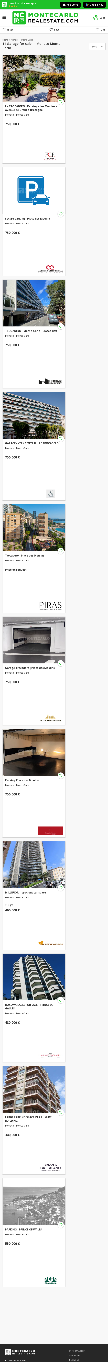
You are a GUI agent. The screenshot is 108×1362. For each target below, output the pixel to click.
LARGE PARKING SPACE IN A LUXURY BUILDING (28, 1119)
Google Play (94, 4)
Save (54, 29)
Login (99, 17)
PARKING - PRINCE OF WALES (23, 1229)
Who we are (74, 1355)
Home (5, 39)
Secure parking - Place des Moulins (28, 218)
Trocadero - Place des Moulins (24, 555)
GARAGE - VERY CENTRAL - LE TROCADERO (32, 443)
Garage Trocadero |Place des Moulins (30, 668)
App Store (70, 4)
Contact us (74, 1360)
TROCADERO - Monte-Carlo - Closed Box (31, 331)
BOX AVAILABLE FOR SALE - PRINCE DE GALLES (29, 1006)
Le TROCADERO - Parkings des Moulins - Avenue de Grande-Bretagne (31, 108)
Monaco (15, 39)
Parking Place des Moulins (22, 780)
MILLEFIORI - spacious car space (25, 892)
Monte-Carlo (27, 39)
